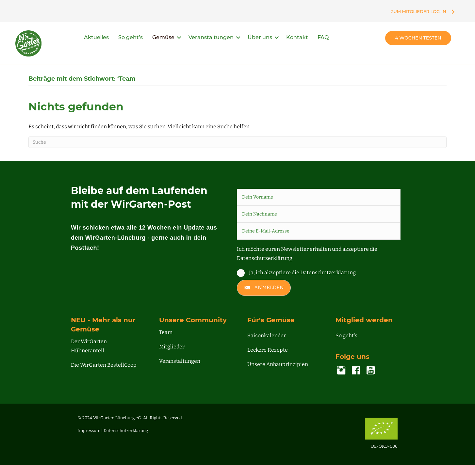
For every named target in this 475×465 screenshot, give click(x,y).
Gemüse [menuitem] (163, 37)
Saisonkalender (266, 335)
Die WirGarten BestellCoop (104, 365)
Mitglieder (172, 347)
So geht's (346, 335)
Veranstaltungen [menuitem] (211, 37)
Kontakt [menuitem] (297, 37)
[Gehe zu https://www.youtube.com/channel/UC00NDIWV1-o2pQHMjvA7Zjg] (370, 370)
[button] (179, 37)
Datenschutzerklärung (126, 430)
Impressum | (90, 430)
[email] (319, 231)
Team (165, 332)
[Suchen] (237, 142)
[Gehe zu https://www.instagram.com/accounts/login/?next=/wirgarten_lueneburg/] (341, 370)
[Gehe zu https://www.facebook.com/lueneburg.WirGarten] (356, 370)
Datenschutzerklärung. (265, 258)
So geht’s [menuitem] (130, 37)
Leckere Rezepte (267, 350)
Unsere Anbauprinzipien (277, 364)
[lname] (319, 214)
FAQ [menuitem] (323, 37)
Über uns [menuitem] (260, 37)
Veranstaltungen (179, 361)
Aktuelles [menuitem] (96, 37)
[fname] (319, 197)
